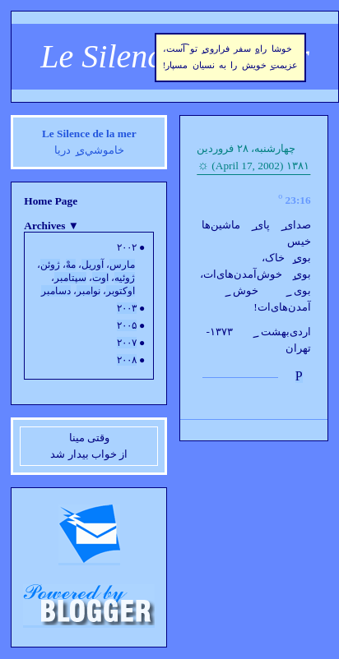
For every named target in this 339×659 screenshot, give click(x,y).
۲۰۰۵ (127, 325)
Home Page (50, 201)
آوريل (92, 264)
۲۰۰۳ (127, 308)
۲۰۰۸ (127, 360)
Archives (51, 225)
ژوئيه (124, 277)
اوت (100, 277)
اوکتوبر (120, 291)
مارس (122, 264)
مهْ (71, 264)
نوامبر (88, 291)
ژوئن (50, 264)
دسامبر (56, 291)
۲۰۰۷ (127, 342)
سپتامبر (70, 277)
